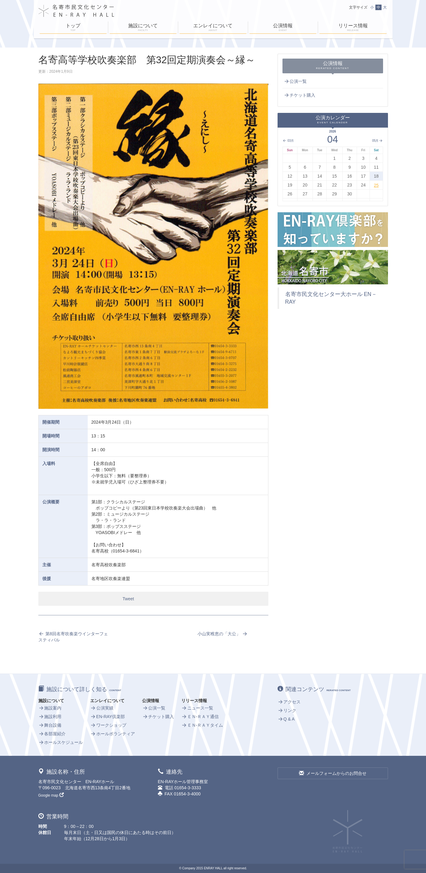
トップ (73, 28)
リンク (287, 710)
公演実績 (101, 708)
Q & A (286, 719)
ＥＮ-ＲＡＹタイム (202, 725)
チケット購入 (300, 95)
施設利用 (50, 716)
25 (376, 185)
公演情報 (283, 28)
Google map (51, 795)
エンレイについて (213, 28)
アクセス (289, 701)
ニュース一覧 (197, 708)
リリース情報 (353, 28)
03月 (288, 140)
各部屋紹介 (52, 733)
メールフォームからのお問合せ (333, 773)
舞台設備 (50, 725)
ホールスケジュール (60, 742)
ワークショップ (108, 725)
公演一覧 (295, 81)
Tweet (128, 598)
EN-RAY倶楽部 (107, 716)
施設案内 (50, 708)
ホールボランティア (112, 733)
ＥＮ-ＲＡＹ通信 (200, 716)
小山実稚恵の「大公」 (223, 633)
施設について (143, 28)
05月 (377, 140)
